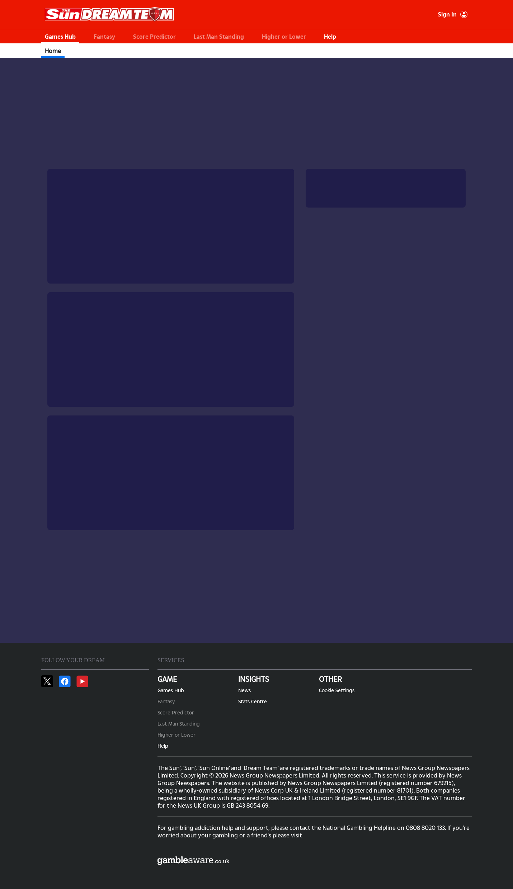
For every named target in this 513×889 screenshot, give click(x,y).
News (244, 690)
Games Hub (60, 36)
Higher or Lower (284, 36)
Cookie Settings (336, 690)
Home (53, 50)
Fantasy (104, 36)
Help (330, 36)
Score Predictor (154, 36)
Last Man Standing (219, 36)
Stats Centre (252, 701)
